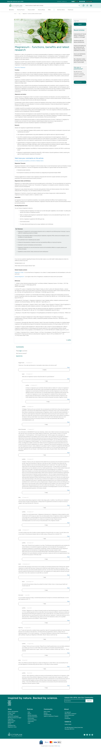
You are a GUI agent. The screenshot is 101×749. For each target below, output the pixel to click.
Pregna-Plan (10, 719)
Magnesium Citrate (19, 272)
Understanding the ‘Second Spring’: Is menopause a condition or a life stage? (80, 35)
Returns (29, 713)
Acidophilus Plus (11, 725)
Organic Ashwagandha (13, 711)
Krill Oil (9, 724)
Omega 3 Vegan (11, 713)
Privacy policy (31, 718)
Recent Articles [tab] (79, 30)
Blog (19, 13)
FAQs (29, 712)
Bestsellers (11, 9)
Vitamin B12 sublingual (13, 716)
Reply (68, 367)
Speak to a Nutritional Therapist (51, 716)
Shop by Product (21, 9)
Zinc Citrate (10, 714)
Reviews (46, 713)
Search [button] (80, 24)
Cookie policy (31, 721)
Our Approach (68, 712)
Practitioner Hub (47, 714)
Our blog (67, 716)
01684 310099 (68, 724)
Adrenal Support (11, 720)
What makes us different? (70, 713)
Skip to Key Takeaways (20, 67)
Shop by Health (31, 9)
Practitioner (70, 9)
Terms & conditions (32, 720)
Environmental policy (69, 715)
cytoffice (69, 340)
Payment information (32, 716)
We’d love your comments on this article (29, 158)
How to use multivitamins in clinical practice (79, 54)
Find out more (78, 82)
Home (15, 13)
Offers (49, 9)
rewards (59, 1)
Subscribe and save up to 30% (15, 1)
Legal (29, 723)
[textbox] (80, 21)
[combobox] (52, 5)
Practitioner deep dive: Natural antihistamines (79, 41)
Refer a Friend (47, 711)
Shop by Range (41, 9)
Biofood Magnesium (19, 276)
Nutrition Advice (61, 9)
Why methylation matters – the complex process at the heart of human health (80, 60)
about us (64, 1)
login (20, 350)
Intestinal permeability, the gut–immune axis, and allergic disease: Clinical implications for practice (80, 48)
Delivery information (32, 715)
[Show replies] (44, 369)
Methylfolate (11, 722)
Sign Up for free (19, 356)
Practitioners (67, 718)
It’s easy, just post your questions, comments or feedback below (29, 160)
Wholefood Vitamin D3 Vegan (14, 717)
